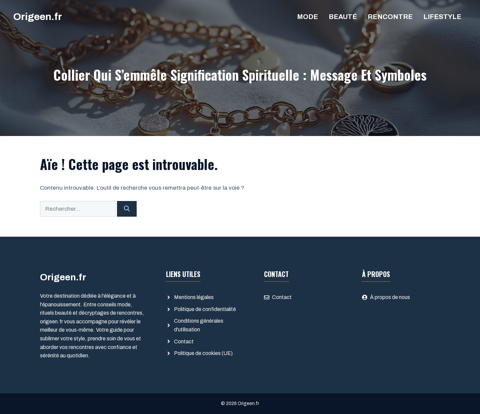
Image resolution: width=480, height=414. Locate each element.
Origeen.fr (37, 16)
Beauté (343, 16)
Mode (307, 16)
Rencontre (390, 16)
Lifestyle (442, 16)
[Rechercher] (127, 209)
